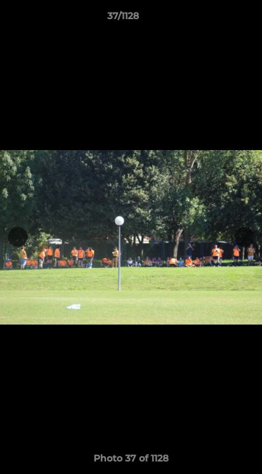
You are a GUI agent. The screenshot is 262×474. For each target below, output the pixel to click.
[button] (215, 19)
